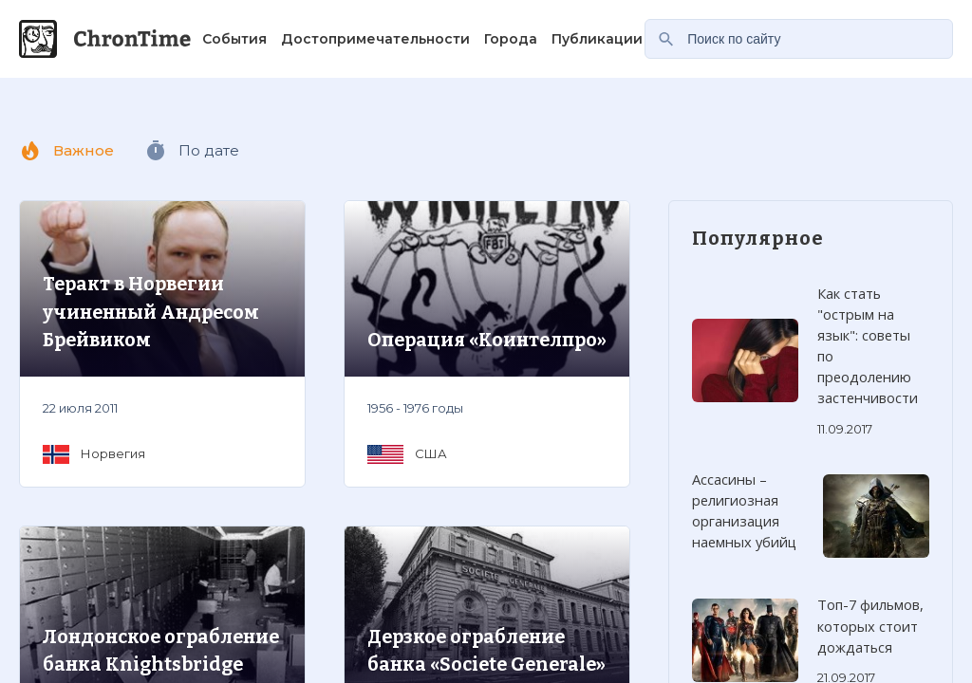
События (234, 38)
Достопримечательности (375, 38)
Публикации (597, 38)
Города (510, 38)
